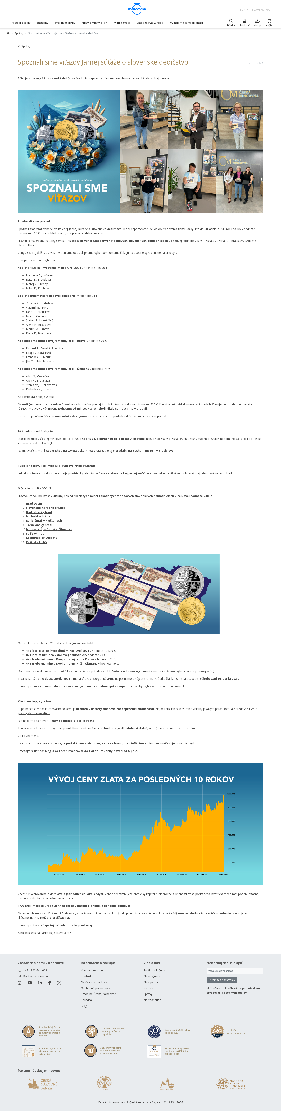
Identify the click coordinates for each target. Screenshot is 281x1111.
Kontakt (86, 976)
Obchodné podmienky (95, 988)
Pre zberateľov (20, 23)
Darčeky (42, 23)
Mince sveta (122, 23)
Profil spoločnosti (155, 970)
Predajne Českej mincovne (98, 994)
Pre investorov (65, 23)
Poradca (86, 1000)
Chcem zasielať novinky (221, 980)
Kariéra (148, 988)
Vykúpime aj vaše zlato (186, 23)
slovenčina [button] (261, 9)
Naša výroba (152, 976)
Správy (19, 33)
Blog (84, 1006)
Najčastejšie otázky (94, 982)
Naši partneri (152, 982)
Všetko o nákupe (92, 970)
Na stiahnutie (152, 1000)
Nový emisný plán (94, 23)
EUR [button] (243, 9)
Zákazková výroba (150, 23)
